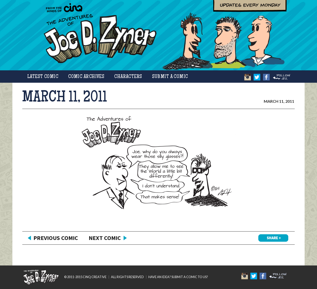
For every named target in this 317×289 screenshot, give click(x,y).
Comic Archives (86, 76)
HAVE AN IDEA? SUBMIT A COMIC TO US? (178, 277)
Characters (128, 76)
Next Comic (105, 238)
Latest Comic (42, 76)
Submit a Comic (170, 76)
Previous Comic (55, 238)
